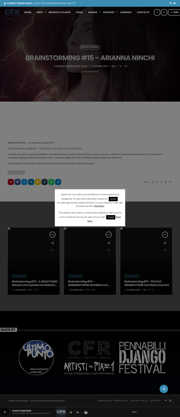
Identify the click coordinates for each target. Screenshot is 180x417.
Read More (99, 206)
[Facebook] (174, 3)
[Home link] (12, 12)
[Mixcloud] (171, 3)
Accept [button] (113, 199)
